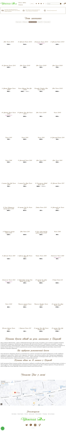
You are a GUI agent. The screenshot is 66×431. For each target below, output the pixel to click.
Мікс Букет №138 (57, 65)
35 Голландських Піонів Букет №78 (41, 184)
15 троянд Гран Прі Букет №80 (9, 184)
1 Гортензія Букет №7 (25, 328)
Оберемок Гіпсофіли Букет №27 (41, 304)
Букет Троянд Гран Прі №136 (25, 89)
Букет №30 (8, 304)
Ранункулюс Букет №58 (8, 280)
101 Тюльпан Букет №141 (9, 65)
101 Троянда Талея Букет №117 (9, 113)
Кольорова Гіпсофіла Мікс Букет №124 (41, 89)
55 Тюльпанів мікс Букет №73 (57, 208)
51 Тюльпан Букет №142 (57, 42)
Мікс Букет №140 (25, 65)
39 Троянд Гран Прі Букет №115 (24, 113)
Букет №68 (57, 231)
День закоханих (32, 21)
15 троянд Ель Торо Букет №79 (25, 184)
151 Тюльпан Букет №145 (25, 42)
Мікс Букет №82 (57, 160)
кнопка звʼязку (2, 428)
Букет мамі (18, 21)
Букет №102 (57, 112)
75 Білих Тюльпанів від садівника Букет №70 (41, 232)
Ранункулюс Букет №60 (57, 256)
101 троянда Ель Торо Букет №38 (41, 280)
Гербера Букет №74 (41, 207)
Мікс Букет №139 (41, 65)
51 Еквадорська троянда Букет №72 (8, 232)
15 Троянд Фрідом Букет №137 (9, 89)
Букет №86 (8, 160)
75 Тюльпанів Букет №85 (25, 160)
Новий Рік (40, 21)
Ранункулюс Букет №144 (41, 41)
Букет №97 (8, 137)
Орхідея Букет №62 (41, 256)
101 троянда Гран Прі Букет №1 (57, 329)
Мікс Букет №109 (41, 112)
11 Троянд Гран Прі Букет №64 (25, 256)
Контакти (20, 4)
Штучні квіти (47, 21)
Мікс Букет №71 (25, 231)
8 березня (25, 21)
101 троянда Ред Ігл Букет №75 (25, 208)
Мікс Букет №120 (57, 88)
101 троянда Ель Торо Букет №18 (57, 304)
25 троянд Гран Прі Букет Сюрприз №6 (41, 329)
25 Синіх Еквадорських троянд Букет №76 (8, 208)
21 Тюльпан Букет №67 (8, 256)
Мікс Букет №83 (41, 160)
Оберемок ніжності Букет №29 (24, 304)
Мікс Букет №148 (9, 42)
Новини (24, 2)
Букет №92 (41, 137)
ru (32, 3)
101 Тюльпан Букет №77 (57, 183)
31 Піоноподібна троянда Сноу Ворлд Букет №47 (24, 280)
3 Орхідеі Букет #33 (57, 280)
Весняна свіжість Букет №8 (8, 329)
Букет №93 (25, 137)
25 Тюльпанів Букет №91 (57, 137)
